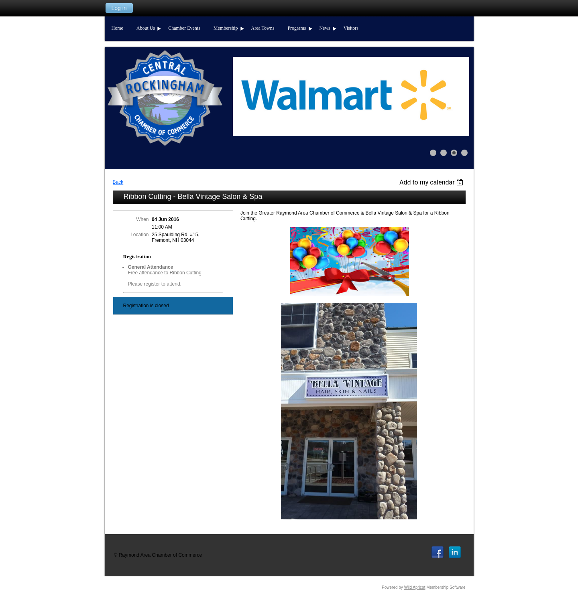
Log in (118, 8)
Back (118, 182)
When (142, 219)
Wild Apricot (414, 587)
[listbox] (432, 182)
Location (139, 234)
